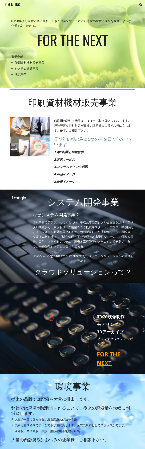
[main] (72, 44)
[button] (141, 5)
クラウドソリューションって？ (83, 271)
